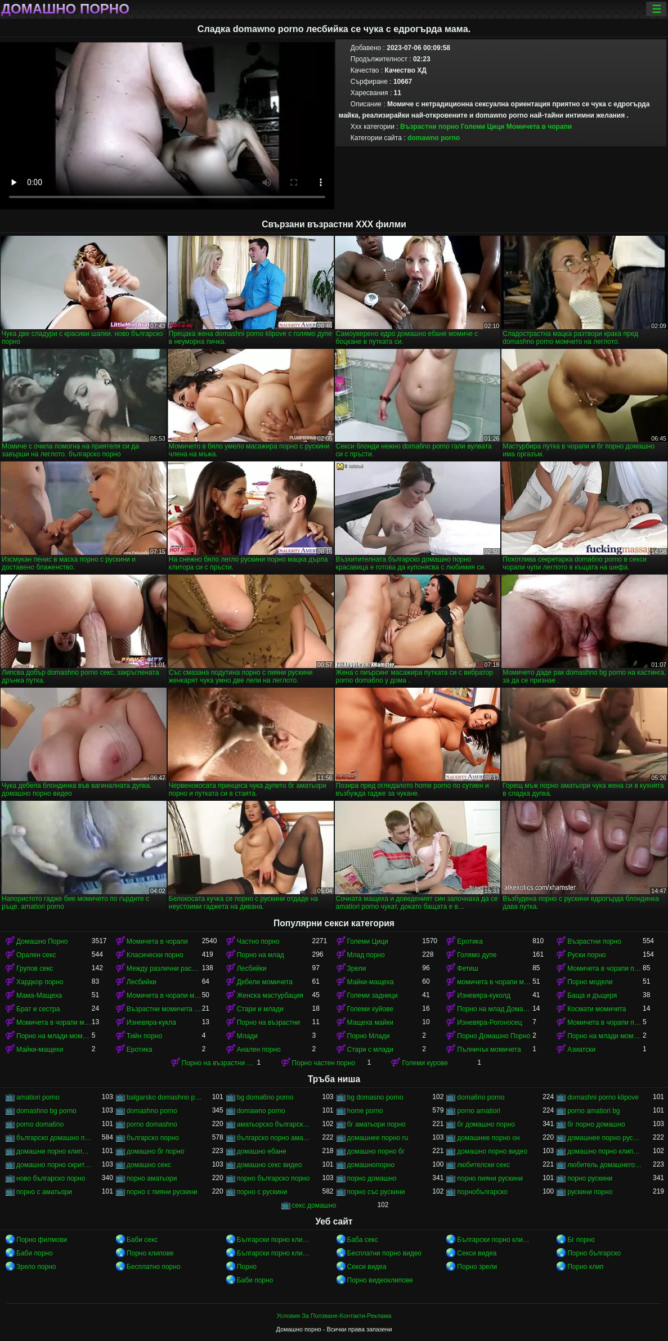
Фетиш (467, 968)
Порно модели (589, 982)
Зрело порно (36, 1267)
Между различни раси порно (164, 968)
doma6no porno (480, 1097)
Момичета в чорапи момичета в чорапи (164, 995)
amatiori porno (38, 1097)
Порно (247, 1267)
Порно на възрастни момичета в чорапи (219, 1063)
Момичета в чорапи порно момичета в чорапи (605, 1022)
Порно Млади (368, 1036)
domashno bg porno (46, 1111)
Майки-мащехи (39, 1049)
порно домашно (372, 1178)
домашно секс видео (269, 1165)
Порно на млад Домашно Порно (494, 1009)
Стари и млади (260, 1009)
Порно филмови (41, 1240)
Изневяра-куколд (483, 995)
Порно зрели (477, 1267)
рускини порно (589, 1192)
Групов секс (34, 968)
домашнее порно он (488, 1138)
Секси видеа (476, 1253)
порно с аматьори (44, 1192)
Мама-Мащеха (39, 995)
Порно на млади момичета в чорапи (54, 1036)
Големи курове (425, 1063)
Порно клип (585, 1267)
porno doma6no (40, 1124)
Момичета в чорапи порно (605, 968)
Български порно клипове (274, 1240)
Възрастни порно (429, 127)
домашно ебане (261, 1151)
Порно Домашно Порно (493, 1036)
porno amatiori (478, 1111)
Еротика (469, 941)
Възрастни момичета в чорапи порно (164, 1009)
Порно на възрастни (268, 1022)
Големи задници (372, 995)
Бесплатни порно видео (384, 1253)
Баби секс (142, 1240)
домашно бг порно (156, 1151)
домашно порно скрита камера (54, 1165)
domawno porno (433, 138)
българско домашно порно (54, 1138)
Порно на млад (260, 955)
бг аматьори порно (376, 1124)
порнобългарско (482, 1192)
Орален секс (36, 955)
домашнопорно (371, 1165)
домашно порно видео (492, 1151)
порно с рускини (262, 1192)
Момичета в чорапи (539, 127)
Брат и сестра (38, 1009)
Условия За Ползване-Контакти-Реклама (334, 1315)
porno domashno (152, 1124)
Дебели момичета (265, 982)
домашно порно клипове (605, 1151)
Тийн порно (144, 1036)
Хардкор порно (39, 982)
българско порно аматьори (274, 1138)
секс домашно (314, 1205)
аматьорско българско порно (274, 1124)
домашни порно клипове (54, 1151)
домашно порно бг (376, 1151)
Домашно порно (65, 9)
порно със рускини (376, 1192)
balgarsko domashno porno (164, 1097)
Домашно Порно (42, 941)
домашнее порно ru (378, 1138)
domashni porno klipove (603, 1097)
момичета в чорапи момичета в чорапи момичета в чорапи (494, 982)
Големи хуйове (370, 1009)
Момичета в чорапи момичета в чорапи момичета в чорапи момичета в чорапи (54, 1022)
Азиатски (581, 1049)
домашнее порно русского (605, 1138)
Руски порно (586, 955)
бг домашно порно (486, 1124)
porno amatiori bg (593, 1111)
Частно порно (258, 941)
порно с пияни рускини (162, 1192)
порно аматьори (152, 1178)
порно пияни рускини (490, 1178)
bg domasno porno (375, 1097)
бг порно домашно (596, 1124)
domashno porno (152, 1111)
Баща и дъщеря (592, 995)
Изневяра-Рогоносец (489, 1022)
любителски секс (483, 1165)
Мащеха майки (370, 1022)
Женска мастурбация (270, 995)
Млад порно (366, 955)
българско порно (153, 1138)
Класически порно (155, 955)
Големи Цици (483, 127)
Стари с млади (370, 1049)
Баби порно (34, 1253)
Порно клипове (150, 1253)
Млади (247, 1036)
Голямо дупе (476, 955)
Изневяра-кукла (151, 1022)
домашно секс (149, 1165)
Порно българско (594, 1253)
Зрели (356, 968)
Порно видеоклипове (380, 1280)
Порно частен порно (324, 1063)
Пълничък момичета (489, 1049)
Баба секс (362, 1240)
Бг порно (581, 1240)
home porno (365, 1111)
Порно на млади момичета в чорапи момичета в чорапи (605, 1036)
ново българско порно (51, 1178)
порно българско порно (273, 1178)
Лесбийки (252, 968)
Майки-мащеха (370, 982)
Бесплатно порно (154, 1267)
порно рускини (589, 1178)
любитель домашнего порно (605, 1165)
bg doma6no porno (265, 1097)
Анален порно (259, 1049)
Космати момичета (596, 1009)
